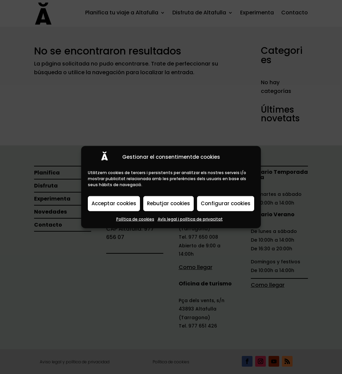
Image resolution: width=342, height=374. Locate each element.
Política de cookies (135, 219)
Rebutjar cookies (168, 203)
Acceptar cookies (114, 203)
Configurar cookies (225, 203)
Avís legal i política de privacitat (190, 219)
